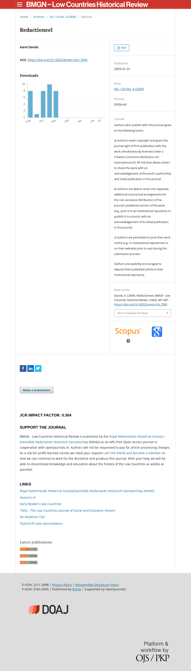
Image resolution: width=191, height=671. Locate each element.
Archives (38, 17)
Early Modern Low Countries (40, 504)
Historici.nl (28, 497)
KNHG (76, 589)
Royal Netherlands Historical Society (136, 436)
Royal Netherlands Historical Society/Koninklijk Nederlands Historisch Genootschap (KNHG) (87, 491)
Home (24, 17)
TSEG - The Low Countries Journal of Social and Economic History (67, 510)
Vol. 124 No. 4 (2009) (63, 17)
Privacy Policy (62, 585)
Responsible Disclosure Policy (97, 585)
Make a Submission (36, 390)
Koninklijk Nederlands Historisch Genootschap (54, 442)
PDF (123, 48)
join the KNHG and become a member (133, 453)
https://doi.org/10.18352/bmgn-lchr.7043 (57, 60)
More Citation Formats (132, 313)
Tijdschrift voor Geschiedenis (41, 523)
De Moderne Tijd (32, 517)
